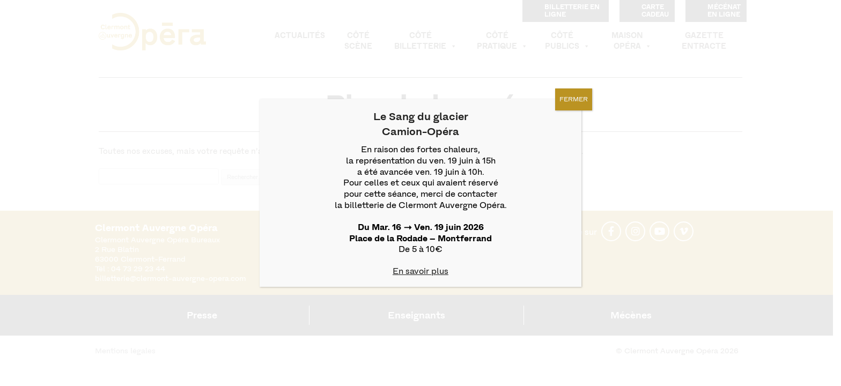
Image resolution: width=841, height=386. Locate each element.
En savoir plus (420, 271)
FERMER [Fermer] (573, 99)
